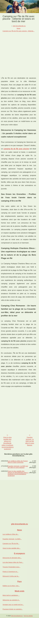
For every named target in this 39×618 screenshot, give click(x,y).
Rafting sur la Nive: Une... (11, 586)
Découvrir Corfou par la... (11, 576)
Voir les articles (28, 616)
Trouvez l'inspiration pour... (11, 567)
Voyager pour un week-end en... (13, 604)
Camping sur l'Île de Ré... (11, 543)
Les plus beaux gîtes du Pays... (13, 562)
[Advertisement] (19, 52)
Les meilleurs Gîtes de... (11, 534)
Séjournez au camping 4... (11, 600)
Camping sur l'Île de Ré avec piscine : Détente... (19, 31)
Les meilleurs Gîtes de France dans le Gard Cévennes (18, 461)
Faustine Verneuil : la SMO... (12, 539)
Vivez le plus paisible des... (12, 548)
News (18, 28)
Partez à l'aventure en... (10, 571)
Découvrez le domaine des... (12, 558)
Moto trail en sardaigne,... (11, 595)
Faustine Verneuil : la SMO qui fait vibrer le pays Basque (29, 441)
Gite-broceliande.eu (17, 616)
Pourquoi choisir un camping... (13, 609)
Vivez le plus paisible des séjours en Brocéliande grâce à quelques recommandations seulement (8, 443)
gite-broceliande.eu (19, 26)
